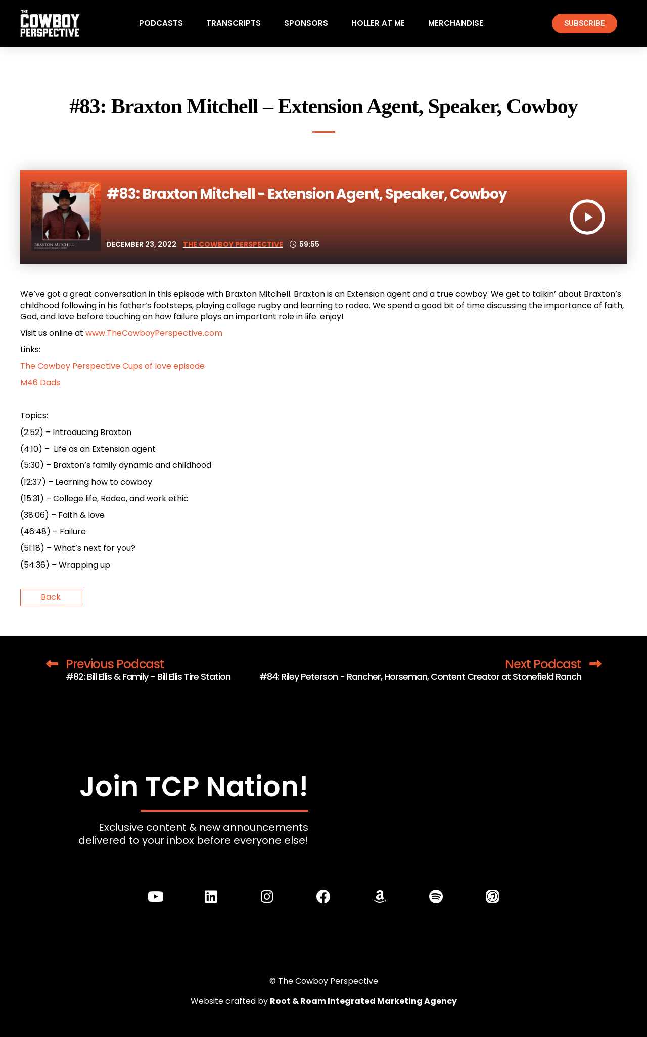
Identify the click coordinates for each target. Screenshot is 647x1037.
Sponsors (306, 23)
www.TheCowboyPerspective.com (153, 333)
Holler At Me (378, 23)
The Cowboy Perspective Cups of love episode (112, 366)
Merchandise (455, 23)
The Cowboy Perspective (233, 244)
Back (51, 597)
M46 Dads (40, 382)
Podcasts (161, 23)
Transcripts (233, 23)
